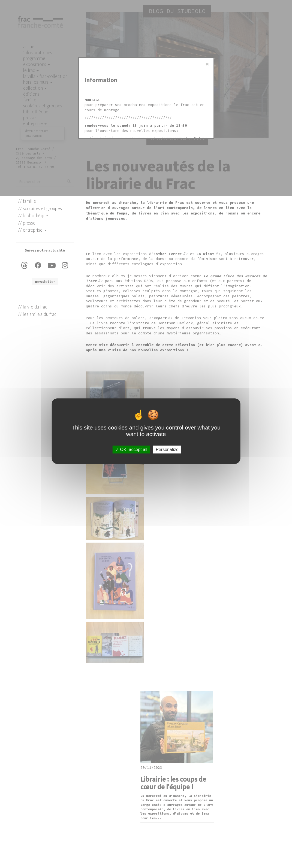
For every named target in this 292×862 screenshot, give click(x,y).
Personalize (167, 449)
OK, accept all (131, 449)
